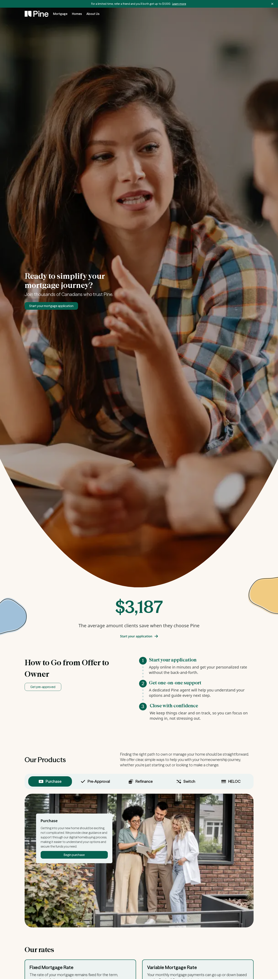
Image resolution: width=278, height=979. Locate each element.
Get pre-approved (42, 687)
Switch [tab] (185, 781)
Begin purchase (74, 855)
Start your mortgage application (51, 306)
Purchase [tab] (50, 781)
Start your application (139, 636)
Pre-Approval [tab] (95, 781)
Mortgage (60, 14)
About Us (92, 14)
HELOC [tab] (231, 781)
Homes (77, 14)
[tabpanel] (139, 860)
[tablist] (139, 781)
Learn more (179, 4)
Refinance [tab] (141, 781)
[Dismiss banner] (272, 4)
